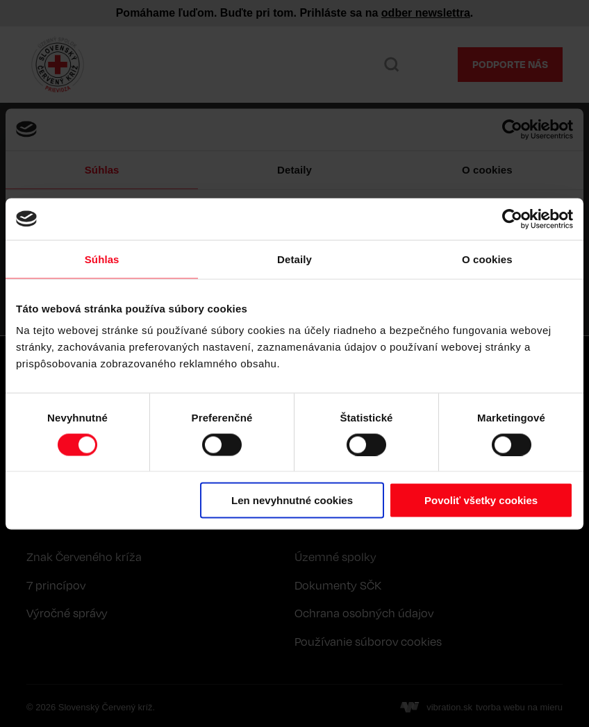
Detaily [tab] (294, 259)
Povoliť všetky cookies (481, 500)
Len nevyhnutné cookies (292, 500)
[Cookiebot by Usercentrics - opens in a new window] (512, 218)
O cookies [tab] (487, 259)
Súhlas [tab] (102, 259)
